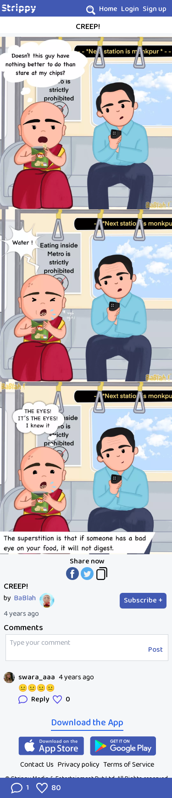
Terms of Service (128, 764)
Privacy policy (78, 764)
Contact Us (37, 764)
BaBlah (25, 598)
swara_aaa (36, 677)
